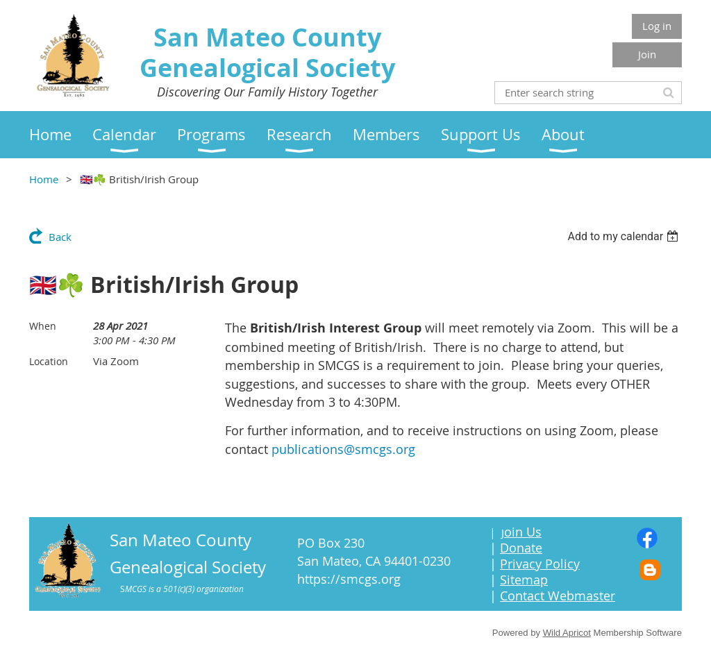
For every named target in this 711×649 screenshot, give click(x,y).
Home (43, 179)
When (42, 325)
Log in (656, 26)
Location (48, 361)
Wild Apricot (567, 632)
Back (60, 237)
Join (647, 54)
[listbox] (624, 236)
